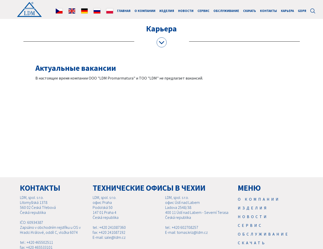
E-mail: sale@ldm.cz (109, 237)
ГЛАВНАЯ (123, 11)
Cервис (203, 11)
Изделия (166, 11)
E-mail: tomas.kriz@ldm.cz (186, 232)
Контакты (268, 11)
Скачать (249, 11)
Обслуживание (226, 11)
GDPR (302, 11)
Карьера (287, 11)
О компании (144, 11)
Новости (186, 11)
